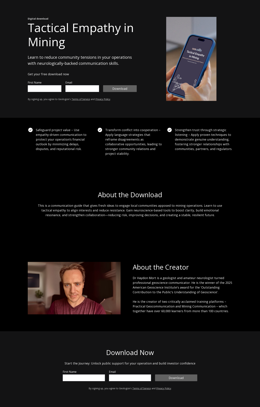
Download (119, 89)
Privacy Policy (102, 99)
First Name (35, 82)
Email (68, 82)
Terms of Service (80, 99)
